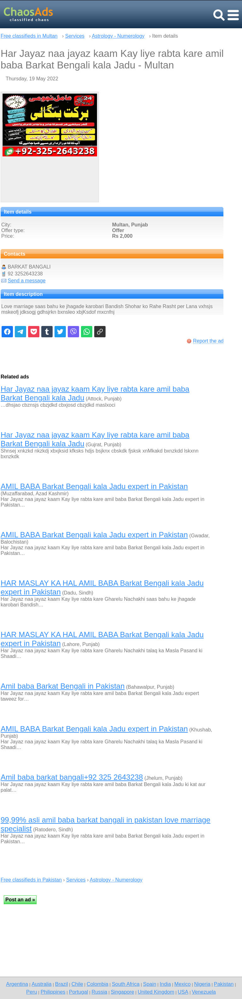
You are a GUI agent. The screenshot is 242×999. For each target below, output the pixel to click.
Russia (99, 992)
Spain (149, 984)
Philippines (53, 992)
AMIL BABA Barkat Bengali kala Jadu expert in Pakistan (94, 486)
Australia (41, 984)
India (165, 984)
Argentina (17, 984)
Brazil (61, 984)
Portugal (78, 992)
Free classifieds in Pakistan (31, 879)
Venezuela (204, 992)
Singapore (122, 992)
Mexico (182, 984)
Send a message (26, 280)
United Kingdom (156, 992)
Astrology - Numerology (118, 36)
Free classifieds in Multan (29, 36)
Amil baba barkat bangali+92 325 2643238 (72, 777)
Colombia (97, 984)
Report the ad (208, 341)
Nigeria (202, 984)
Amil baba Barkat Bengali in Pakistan (63, 686)
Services (74, 36)
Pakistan (224, 984)
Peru (31, 992)
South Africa (126, 984)
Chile (77, 984)
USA (183, 992)
